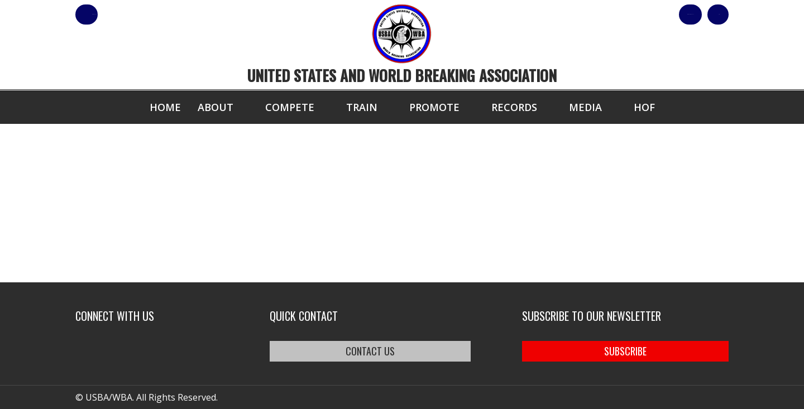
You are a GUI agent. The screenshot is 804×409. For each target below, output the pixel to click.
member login (130, 14)
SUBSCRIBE (625, 351)
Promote (434, 107)
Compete (289, 107)
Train (361, 107)
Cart (708, 14)
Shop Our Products (610, 14)
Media (585, 107)
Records (514, 107)
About (215, 107)
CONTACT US (370, 351)
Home (165, 107)
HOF (644, 107)
